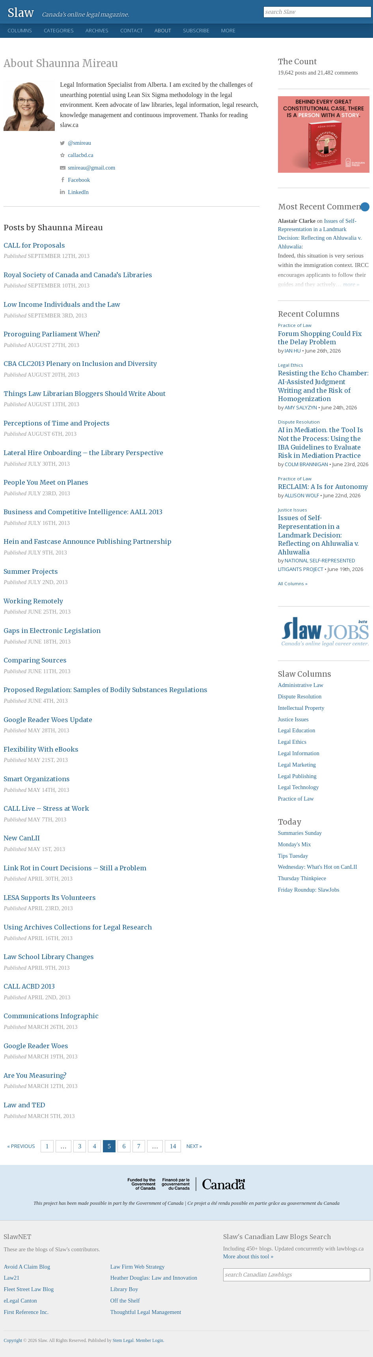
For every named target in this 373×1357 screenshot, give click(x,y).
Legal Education (296, 730)
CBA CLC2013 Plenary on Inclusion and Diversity (80, 364)
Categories (59, 30)
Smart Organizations (37, 779)
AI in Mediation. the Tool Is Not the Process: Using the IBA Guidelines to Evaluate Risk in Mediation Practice (320, 442)
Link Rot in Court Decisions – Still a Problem (75, 868)
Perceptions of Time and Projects (57, 423)
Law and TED (24, 1105)
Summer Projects (31, 571)
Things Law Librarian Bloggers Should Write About (85, 394)
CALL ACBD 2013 (29, 986)
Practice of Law (294, 325)
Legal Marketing (297, 765)
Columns (19, 30)
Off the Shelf (125, 1300)
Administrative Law (301, 685)
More (228, 30)
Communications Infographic (51, 1016)
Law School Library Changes (49, 957)
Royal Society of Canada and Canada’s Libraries (78, 275)
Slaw (20, 12)
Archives (97, 30)
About (163, 30)
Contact (131, 30)
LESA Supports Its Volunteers (50, 898)
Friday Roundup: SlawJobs (308, 890)
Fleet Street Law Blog (29, 1289)
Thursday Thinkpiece (302, 878)
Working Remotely (33, 601)
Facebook (79, 180)
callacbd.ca (80, 155)
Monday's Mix (294, 844)
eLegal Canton (20, 1300)
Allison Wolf (302, 495)
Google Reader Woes (36, 1046)
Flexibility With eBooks (41, 749)
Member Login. (150, 1340)
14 (173, 1146)
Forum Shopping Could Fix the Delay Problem (320, 338)
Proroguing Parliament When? (52, 334)
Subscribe (196, 30)
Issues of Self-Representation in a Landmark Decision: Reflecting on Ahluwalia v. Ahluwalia (318, 535)
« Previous (21, 1146)
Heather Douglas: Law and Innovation (154, 1278)
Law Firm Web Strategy (137, 1267)
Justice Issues (292, 510)
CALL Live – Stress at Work (46, 808)
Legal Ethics (290, 365)
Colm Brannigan (306, 464)
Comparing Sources (35, 660)
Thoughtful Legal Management (145, 1312)
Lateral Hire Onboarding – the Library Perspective (83, 453)
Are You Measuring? (35, 1075)
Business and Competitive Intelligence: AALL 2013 (83, 512)
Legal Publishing (297, 776)
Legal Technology (298, 787)
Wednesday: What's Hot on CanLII (317, 867)
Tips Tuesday (293, 856)
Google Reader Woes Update (48, 720)
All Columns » (293, 583)
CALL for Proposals (34, 245)
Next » (194, 1146)
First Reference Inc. (26, 1312)
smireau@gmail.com (91, 167)
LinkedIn (78, 192)
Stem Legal (123, 1340)
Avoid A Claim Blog (27, 1267)
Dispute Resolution (299, 422)
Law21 (11, 1278)
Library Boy (124, 1289)
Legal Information (298, 753)
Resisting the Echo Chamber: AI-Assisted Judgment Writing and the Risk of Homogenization (323, 386)
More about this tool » (248, 1256)
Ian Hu (293, 350)
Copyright (13, 1340)
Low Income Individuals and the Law (62, 304)
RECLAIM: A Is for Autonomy (323, 487)
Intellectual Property (301, 708)
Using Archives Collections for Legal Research (78, 927)
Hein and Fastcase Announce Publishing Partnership (88, 541)
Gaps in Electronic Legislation (52, 631)
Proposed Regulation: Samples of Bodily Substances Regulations (105, 690)
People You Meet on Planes (46, 482)
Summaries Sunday (300, 833)
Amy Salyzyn (301, 407)
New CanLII (22, 838)
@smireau (79, 143)
